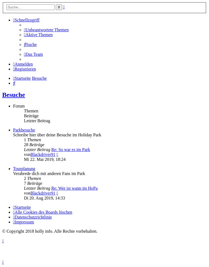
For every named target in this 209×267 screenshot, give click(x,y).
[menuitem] (46, 29)
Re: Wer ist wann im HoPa (74, 188)
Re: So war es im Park (70, 149)
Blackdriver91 (43, 154)
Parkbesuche (24, 130)
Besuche (13, 94)
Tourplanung (24, 168)
